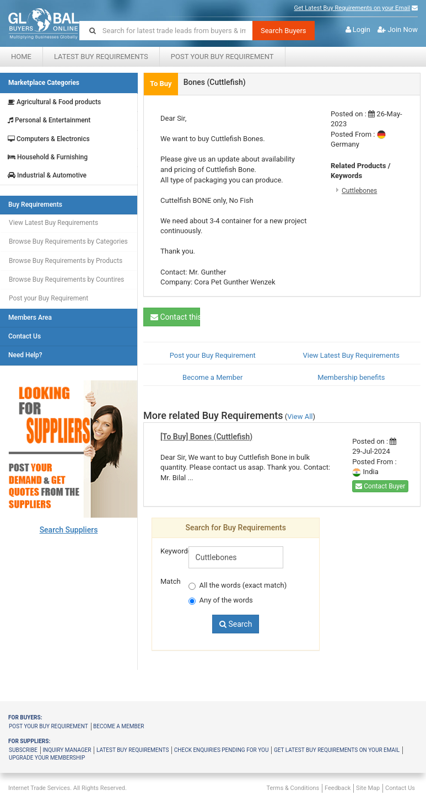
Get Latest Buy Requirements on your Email (352, 8)
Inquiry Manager (66, 750)
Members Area (30, 317)
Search (235, 624)
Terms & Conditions (292, 788)
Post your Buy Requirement (222, 56)
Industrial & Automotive (47, 175)
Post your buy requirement (48, 726)
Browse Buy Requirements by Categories (68, 241)
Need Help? (25, 355)
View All (299, 416)
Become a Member (212, 377)
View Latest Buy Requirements (53, 223)
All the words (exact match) (237, 585)
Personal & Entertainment (49, 120)
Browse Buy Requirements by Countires (66, 279)
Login (361, 29)
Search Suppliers (69, 529)
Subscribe (23, 750)
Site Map (368, 788)
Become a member (118, 726)
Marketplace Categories (43, 83)
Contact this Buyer (175, 317)
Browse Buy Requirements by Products (65, 261)
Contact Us (24, 336)
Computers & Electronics (49, 139)
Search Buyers (283, 30)
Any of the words (220, 600)
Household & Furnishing (48, 157)
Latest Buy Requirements (101, 56)
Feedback (337, 788)
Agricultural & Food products (54, 102)
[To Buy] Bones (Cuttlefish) (206, 436)
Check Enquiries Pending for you (221, 750)
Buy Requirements (35, 204)
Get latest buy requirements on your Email (337, 750)
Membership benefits (351, 377)
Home (21, 56)
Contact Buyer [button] (380, 486)
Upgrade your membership (47, 758)
